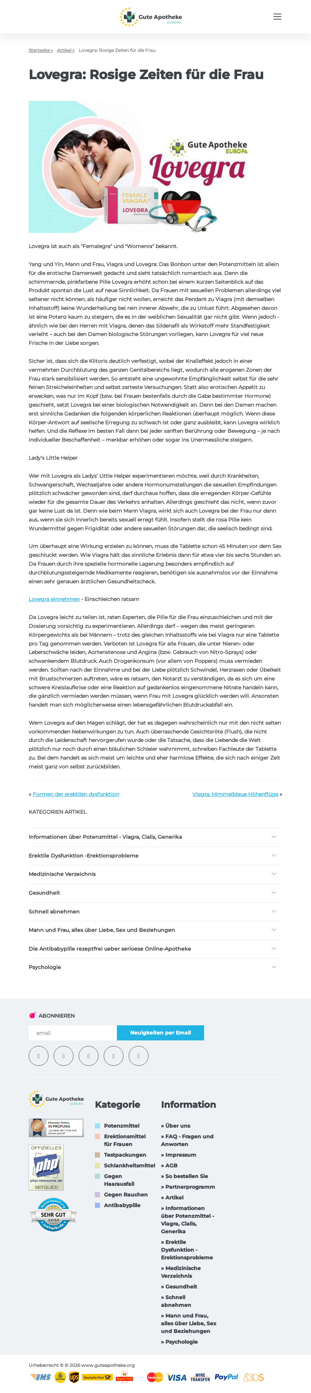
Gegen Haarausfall (119, 1180)
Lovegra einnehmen (54, 599)
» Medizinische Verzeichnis (181, 1272)
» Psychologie (179, 1342)
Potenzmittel (121, 1125)
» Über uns (175, 1125)
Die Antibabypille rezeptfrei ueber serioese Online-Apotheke (110, 948)
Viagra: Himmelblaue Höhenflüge (235, 794)
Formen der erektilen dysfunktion (76, 794)
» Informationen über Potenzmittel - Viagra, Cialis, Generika (187, 1220)
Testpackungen (125, 1155)
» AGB (169, 1165)
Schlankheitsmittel (129, 1165)
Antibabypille (122, 1205)
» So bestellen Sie (184, 1176)
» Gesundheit (179, 1286)
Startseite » (41, 50)
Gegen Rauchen (126, 1194)
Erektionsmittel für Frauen (125, 1140)
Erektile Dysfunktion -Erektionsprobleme (84, 855)
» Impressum (178, 1155)
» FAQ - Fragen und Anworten (187, 1140)
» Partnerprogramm (188, 1187)
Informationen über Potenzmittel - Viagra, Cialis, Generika (105, 837)
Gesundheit (44, 893)
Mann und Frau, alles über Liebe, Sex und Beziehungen (102, 930)
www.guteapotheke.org (108, 1365)
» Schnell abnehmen (176, 1301)
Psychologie (45, 967)
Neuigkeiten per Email (160, 1032)
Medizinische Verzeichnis (62, 874)
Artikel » (66, 50)
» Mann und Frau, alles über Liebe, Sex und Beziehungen (188, 1323)
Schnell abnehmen (54, 911)
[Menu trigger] (277, 16)
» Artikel (172, 1197)
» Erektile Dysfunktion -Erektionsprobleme (187, 1250)
